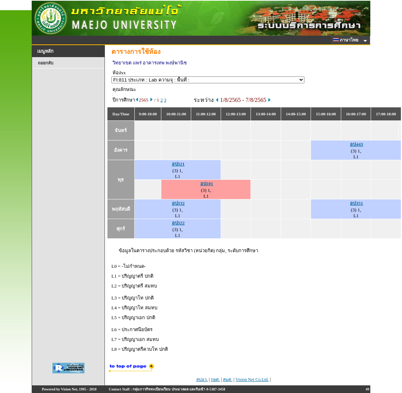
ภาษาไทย (347, 40)
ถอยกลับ (45, 63)
